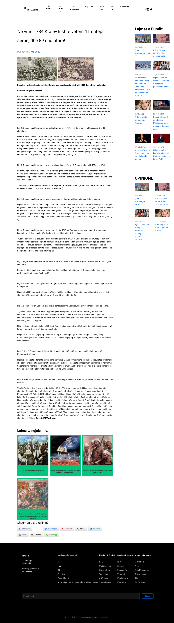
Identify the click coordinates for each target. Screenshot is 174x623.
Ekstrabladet (63, 578)
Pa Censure (140, 582)
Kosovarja (121, 582)
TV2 (59, 565)
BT (59, 570)
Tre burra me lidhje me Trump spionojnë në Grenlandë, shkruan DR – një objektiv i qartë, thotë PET (142, 86)
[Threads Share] (36, 534)
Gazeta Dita (104, 570)
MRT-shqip (139, 561)
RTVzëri (106, 617)
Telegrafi (121, 574)
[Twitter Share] (81, 528)
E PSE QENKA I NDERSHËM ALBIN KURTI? (159, 53)
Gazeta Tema (105, 565)
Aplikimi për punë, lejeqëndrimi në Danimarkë (78, 582)
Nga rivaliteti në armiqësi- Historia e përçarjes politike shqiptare (161, 82)
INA (136, 578)
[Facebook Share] (24, 528)
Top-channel (104, 574)
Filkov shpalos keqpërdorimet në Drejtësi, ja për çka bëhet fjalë (161, 155)
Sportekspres (105, 582)
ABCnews (103, 578)
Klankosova (122, 578)
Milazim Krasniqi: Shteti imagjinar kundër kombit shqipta (142, 155)
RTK (119, 561)
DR (59, 561)
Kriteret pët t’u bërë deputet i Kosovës (141, 120)
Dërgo (147, 596)
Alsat (137, 565)
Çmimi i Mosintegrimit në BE (142, 53)
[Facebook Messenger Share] (51, 528)
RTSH (101, 561)
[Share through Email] (22, 534)
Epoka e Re (122, 570)
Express (120, 565)
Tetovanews (140, 574)
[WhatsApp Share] (51, 534)
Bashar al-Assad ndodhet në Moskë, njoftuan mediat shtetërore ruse (161, 123)
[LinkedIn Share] (95, 528)
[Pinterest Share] (67, 528)
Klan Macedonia (142, 570)
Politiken (61, 574)
